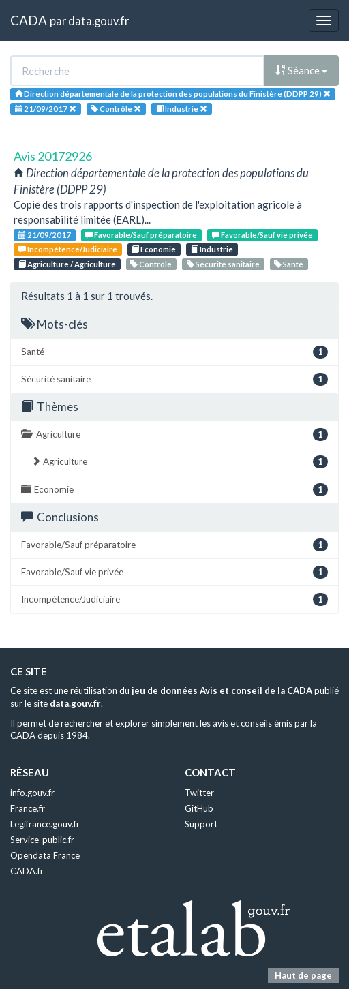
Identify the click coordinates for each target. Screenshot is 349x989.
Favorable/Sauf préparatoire (141, 234)
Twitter (199, 792)
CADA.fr (27, 871)
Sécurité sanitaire (223, 264)
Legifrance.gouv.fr (45, 824)
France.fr (27, 808)
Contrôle (151, 264)
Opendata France (45, 855)
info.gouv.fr (32, 792)
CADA (28, 20)
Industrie (212, 249)
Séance (301, 70)
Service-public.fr (42, 839)
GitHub (199, 808)
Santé (288, 264)
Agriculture (174, 434)
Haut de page (303, 975)
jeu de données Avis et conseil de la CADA (222, 690)
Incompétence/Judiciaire (67, 249)
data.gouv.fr (98, 20)
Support (201, 824)
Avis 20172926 (53, 156)
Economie (154, 249)
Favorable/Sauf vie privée (262, 234)
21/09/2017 (44, 234)
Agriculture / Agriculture (67, 264)
